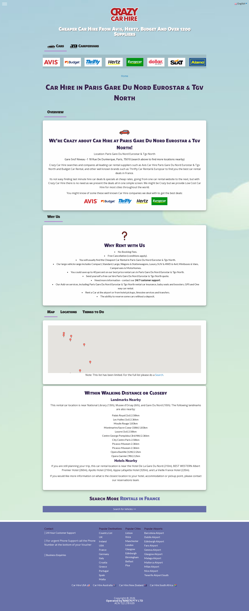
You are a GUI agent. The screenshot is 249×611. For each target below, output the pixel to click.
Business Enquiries (56, 554)
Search (159, 375)
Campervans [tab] (84, 46)
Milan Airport (151, 566)
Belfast (129, 561)
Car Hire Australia (104, 585)
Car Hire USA (81, 585)
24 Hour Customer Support (61, 532)
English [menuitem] (239, 3)
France (102, 549)
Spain (102, 575)
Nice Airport (151, 570)
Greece (103, 566)
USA (101, 545)
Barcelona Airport (154, 532)
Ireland (103, 541)
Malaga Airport (152, 558)
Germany (104, 553)
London (129, 544)
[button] (64, 335)
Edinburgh (131, 553)
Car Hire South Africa (163, 585)
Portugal (103, 570)
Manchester (131, 540)
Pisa (127, 565)
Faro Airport (151, 545)
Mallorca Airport (153, 562)
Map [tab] (51, 312)
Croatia (103, 562)
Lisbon (129, 532)
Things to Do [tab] (93, 312)
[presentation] (84, 46)
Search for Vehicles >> (124, 509)
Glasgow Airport (153, 553)
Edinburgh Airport (154, 541)
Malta (102, 579)
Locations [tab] (68, 312)
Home (124, 76)
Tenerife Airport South (156, 575)
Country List (105, 532)
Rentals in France (140, 498)
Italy (101, 558)
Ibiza (128, 536)
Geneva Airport (152, 549)
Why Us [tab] (53, 216)
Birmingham (132, 557)
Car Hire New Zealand (133, 585)
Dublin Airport (152, 536)
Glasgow (130, 549)
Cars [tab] (55, 46)
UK (101, 536)
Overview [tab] (55, 112)
